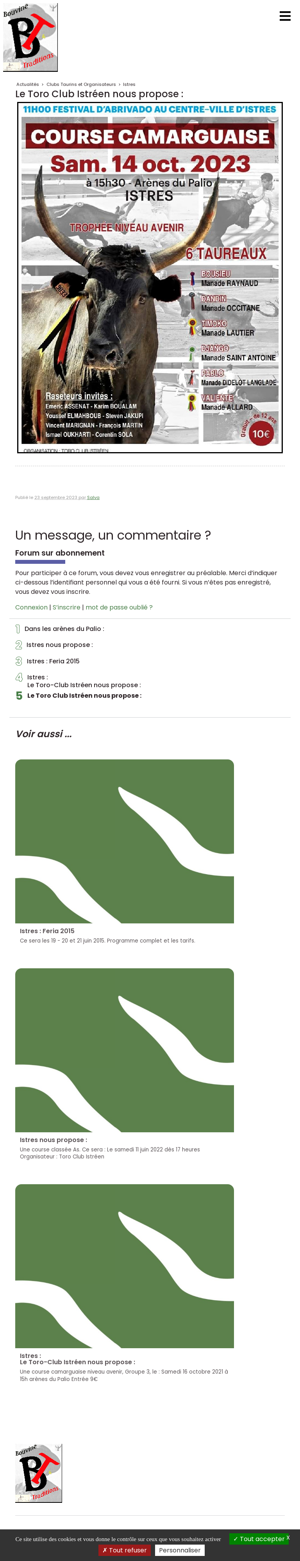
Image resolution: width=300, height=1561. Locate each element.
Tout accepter (259, 1538)
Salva (93, 497)
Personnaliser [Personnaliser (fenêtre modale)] (180, 1550)
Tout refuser (124, 1550)
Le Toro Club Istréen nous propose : (78, 698)
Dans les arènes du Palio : (60, 631)
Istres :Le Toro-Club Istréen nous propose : (78, 681)
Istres (129, 84)
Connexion (31, 607)
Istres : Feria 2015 (48, 663)
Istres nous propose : (54, 647)
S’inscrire (66, 607)
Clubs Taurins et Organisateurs (81, 84)
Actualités (27, 84)
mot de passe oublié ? (119, 607)
